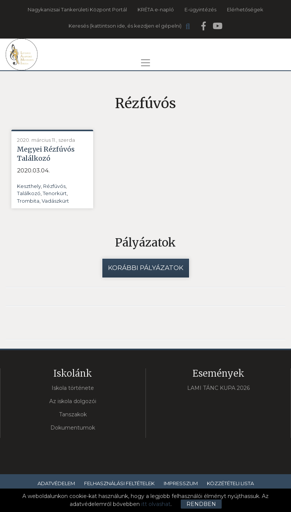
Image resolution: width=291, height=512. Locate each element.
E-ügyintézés (200, 9)
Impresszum (181, 483)
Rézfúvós (54, 186)
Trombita (28, 201)
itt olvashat (156, 504)
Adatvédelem (56, 483)
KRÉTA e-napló (156, 9)
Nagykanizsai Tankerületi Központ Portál (77, 9)
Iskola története (73, 388)
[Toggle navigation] (145, 62)
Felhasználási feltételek (119, 483)
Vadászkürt (55, 201)
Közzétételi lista (230, 483)
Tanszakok (73, 414)
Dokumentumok (72, 427)
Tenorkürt (55, 193)
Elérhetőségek (245, 9)
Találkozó (29, 193)
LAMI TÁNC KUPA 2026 (218, 388)
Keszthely (29, 186)
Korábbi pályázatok (145, 268)
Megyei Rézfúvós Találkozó (46, 154)
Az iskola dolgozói (72, 401)
